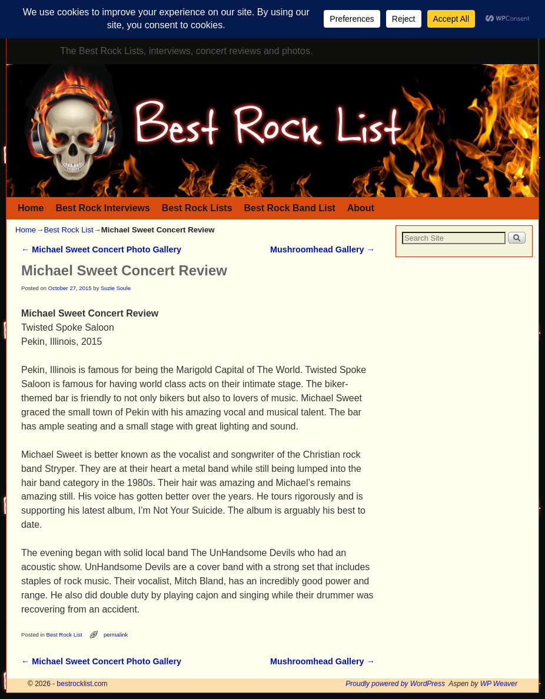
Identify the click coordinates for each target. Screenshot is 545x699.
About (360, 208)
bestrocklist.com (82, 684)
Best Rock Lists (197, 208)
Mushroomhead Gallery (322, 249)
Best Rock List (68, 229)
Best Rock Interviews (102, 208)
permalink (116, 634)
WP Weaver (498, 684)
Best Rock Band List (289, 208)
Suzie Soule (116, 288)
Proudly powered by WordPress (395, 684)
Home (31, 208)
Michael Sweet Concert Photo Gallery (101, 249)
